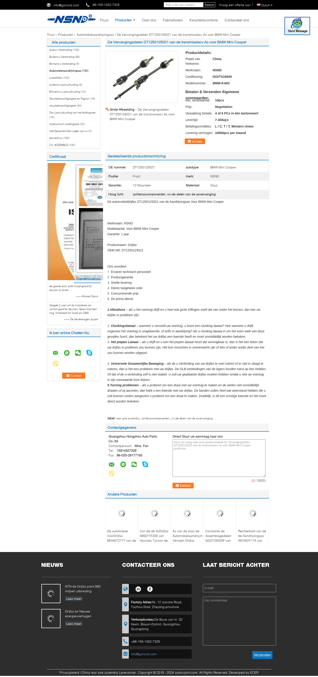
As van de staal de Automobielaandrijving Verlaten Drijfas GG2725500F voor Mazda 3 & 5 (188, 540)
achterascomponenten (155, 418)
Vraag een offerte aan (234, 5)
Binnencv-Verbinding (62, 63)
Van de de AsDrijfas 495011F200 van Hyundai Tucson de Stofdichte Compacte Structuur (154, 540)
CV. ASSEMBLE (58, 145)
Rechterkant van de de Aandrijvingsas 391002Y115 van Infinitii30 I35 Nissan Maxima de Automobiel (252, 542)
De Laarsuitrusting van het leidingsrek (72, 112)
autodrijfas (55, 77)
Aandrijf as (55, 138)
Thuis (104, 20)
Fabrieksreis (173, 20)
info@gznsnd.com (66, 5)
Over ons (149, 20)
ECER (254, 672)
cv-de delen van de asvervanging (192, 418)
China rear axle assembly (100, 672)
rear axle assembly (127, 418)
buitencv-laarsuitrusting (63, 84)
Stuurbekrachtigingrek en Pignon (69, 98)
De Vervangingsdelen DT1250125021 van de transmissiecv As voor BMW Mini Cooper (142, 114)
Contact (197, 141)
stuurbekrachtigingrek (62, 105)
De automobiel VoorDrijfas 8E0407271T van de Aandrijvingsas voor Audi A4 (121, 540)
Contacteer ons (237, 20)
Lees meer (73, 599)
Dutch (266, 5)
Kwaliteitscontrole (203, 20)
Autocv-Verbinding (60, 49)
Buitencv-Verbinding (61, 56)
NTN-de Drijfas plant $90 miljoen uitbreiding (83, 588)
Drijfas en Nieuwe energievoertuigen (78, 613)
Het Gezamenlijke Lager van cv (68, 131)
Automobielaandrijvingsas (95, 34)
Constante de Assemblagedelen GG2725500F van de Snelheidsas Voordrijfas (218, 540)
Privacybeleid (69, 672)
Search (209, 5)
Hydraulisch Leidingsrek (64, 124)
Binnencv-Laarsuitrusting (64, 91)
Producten (123, 20)
